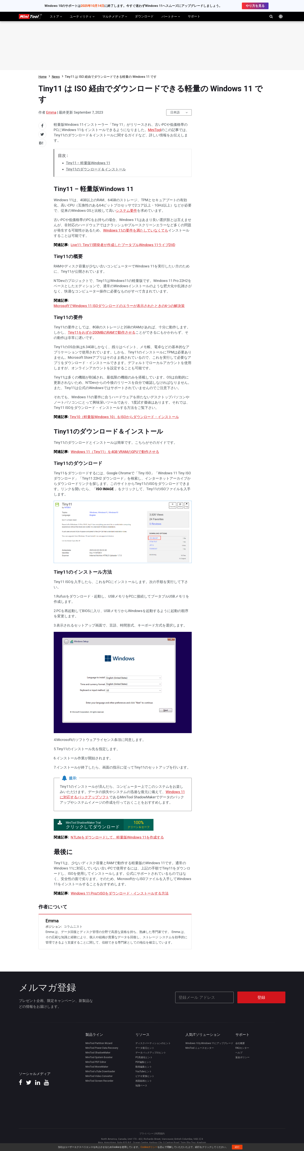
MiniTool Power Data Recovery (101, 1047)
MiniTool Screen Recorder (99, 1080)
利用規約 (160, 1132)
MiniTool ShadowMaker (97, 1051)
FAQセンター (242, 1047)
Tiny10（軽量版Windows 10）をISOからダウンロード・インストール (124, 417)
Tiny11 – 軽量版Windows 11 (88, 163)
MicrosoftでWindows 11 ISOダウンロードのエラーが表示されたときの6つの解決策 (119, 306)
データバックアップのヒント (150, 1051)
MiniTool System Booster (99, 1056)
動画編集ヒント (143, 1066)
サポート (194, 16)
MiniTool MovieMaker (96, 1066)
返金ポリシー (242, 1056)
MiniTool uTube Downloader (100, 1070)
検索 (271, 16)
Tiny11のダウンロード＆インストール (96, 169)
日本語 (175, 112)
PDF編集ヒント (143, 1061)
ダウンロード (144, 16)
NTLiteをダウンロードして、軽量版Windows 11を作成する (117, 837)
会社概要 (240, 1042)
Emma (51, 112)
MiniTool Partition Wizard (98, 1042)
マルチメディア (114, 16)
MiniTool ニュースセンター (199, 1047)
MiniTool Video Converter (99, 1075)
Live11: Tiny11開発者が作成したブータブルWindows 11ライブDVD (123, 245)
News (56, 77)
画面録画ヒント (143, 1080)
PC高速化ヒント (143, 1056)
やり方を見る (255, 6)
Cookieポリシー (149, 1147)
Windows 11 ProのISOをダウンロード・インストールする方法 (120, 893)
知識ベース (141, 1084)
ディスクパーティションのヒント (153, 1042)
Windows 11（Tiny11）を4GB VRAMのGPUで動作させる (115, 452)
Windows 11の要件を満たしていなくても (135, 230)
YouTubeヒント (143, 1070)
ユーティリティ (82, 16)
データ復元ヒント (144, 1047)
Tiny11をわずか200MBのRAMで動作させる (101, 332)
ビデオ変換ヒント (144, 1075)
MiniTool (154, 130)
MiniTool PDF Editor (95, 1061)
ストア (56, 16)
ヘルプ (238, 1051)
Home (42, 77)
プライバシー (146, 1132)
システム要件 (126, 210)
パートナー (171, 16)
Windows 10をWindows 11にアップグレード (209, 1042)
